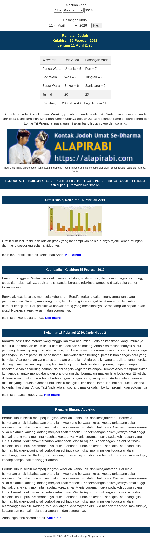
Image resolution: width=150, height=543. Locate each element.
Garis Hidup (95, 180)
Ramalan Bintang (40, 180)
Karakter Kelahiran (69, 180)
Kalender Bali (14, 180)
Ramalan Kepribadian (85, 185)
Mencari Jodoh (117, 180)
